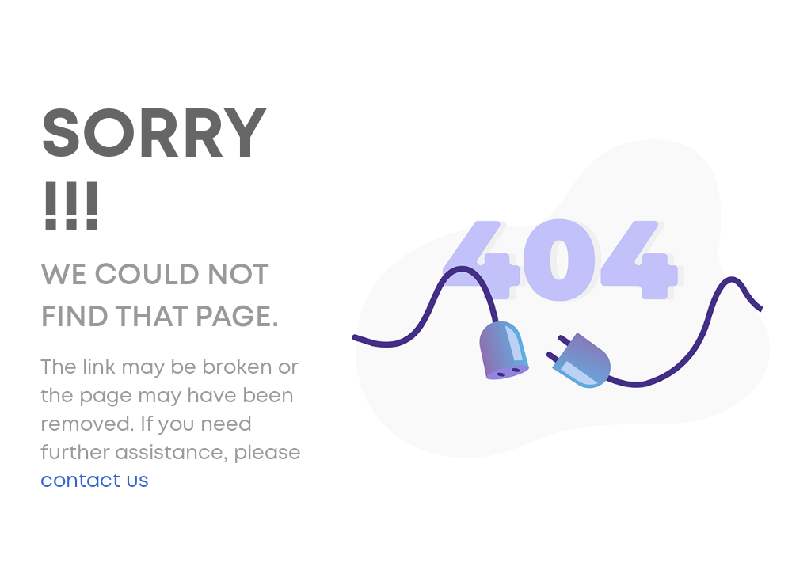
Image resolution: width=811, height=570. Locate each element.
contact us (94, 481)
